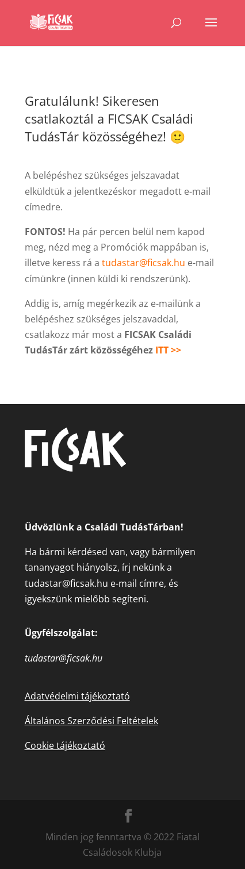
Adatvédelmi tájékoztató (77, 696)
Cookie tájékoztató (65, 745)
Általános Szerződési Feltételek (91, 720)
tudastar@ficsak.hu (143, 262)
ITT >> (169, 350)
